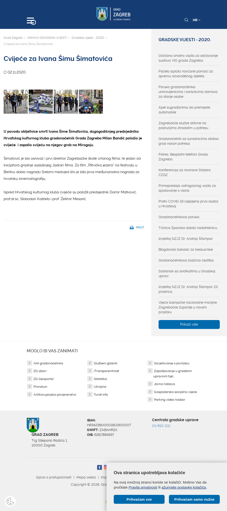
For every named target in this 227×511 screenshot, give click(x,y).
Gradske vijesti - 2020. (88, 37)
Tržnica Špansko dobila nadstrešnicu (188, 228)
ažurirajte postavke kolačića (183, 487)
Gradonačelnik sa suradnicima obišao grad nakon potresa (189, 141)
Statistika (100, 379)
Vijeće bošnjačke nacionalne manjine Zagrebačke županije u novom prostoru (188, 307)
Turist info (101, 394)
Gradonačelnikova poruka (179, 217)
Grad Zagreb (13, 37)
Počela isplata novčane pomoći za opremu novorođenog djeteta (186, 73)
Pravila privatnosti (143, 487)
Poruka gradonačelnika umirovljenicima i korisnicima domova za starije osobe (188, 91)
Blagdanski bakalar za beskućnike (186, 249)
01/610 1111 (161, 426)
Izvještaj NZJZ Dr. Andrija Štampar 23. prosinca (188, 289)
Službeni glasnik (105, 363)
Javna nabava (164, 384)
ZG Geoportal (43, 379)
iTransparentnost (106, 371)
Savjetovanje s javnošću (171, 363)
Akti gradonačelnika (48, 363)
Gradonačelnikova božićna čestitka (186, 260)
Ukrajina (100, 386)
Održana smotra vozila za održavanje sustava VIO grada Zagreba (188, 58)
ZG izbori (40, 371)
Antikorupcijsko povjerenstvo (54, 394)
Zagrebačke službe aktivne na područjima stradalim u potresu (183, 125)
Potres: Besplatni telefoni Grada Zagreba (183, 156)
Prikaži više (189, 324)
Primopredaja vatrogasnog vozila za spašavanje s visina (187, 188)
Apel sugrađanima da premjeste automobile (184, 109)
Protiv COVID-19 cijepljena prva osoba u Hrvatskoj (188, 203)
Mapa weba (86, 477)
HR (196, 20)
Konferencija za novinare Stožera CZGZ (185, 172)
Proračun (40, 386)
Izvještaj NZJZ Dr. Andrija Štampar (186, 239)
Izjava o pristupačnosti (53, 477)
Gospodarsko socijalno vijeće (175, 392)
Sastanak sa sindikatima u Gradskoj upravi (187, 273)
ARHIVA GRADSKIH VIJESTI (47, 37)
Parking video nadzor (169, 399)
